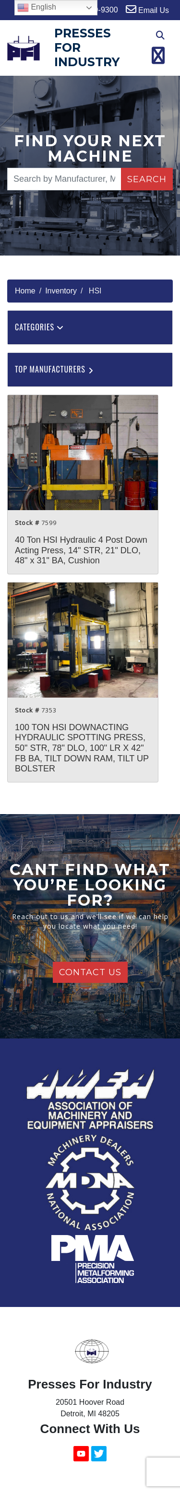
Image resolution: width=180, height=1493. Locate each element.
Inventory (61, 291)
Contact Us (90, 972)
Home (25, 291)
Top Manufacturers (55, 369)
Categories (39, 327)
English (36, 7)
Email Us (147, 9)
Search (147, 179)
